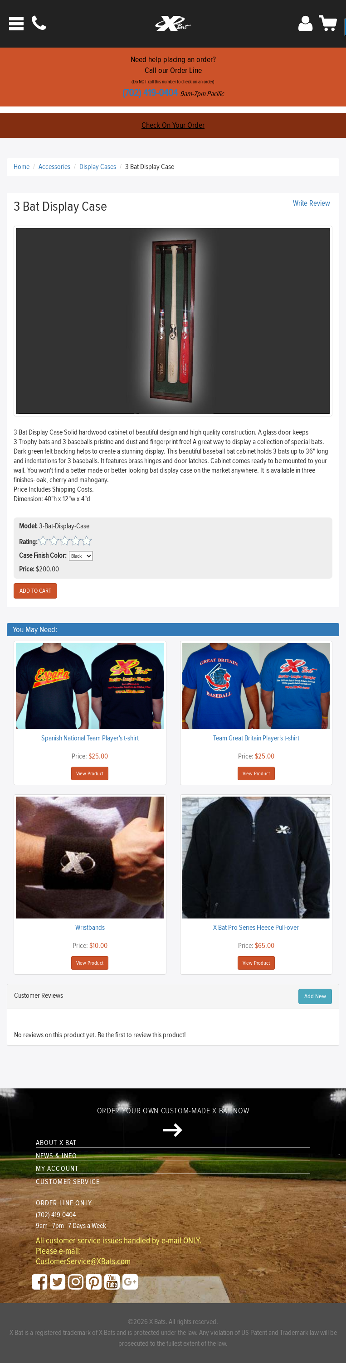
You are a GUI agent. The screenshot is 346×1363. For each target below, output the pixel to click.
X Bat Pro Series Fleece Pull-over (256, 927)
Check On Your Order (173, 125)
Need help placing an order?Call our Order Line (173, 77)
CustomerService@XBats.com (83, 1262)
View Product (89, 773)
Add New (315, 996)
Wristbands (90, 927)
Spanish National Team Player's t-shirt (90, 738)
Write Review (311, 203)
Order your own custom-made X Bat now (173, 1121)
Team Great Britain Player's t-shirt (256, 738)
